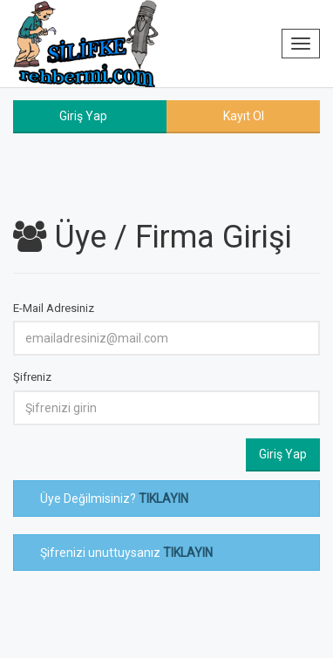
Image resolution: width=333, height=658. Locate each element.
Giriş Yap (83, 116)
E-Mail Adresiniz (53, 308)
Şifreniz (32, 376)
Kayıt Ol (243, 116)
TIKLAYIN (163, 498)
